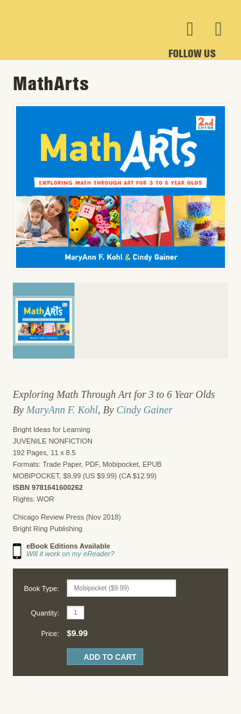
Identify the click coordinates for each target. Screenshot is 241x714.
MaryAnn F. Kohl (62, 409)
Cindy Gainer (144, 409)
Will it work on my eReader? (70, 554)
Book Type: (41, 588)
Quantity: (45, 613)
